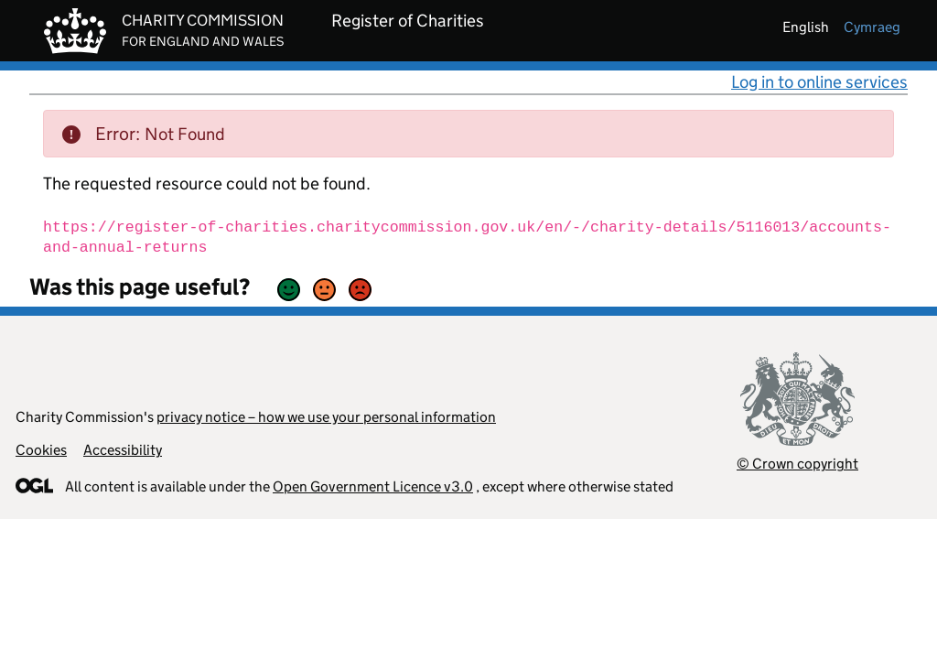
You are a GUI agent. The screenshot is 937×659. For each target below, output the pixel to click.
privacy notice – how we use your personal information (326, 417)
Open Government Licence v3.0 (373, 486)
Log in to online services (819, 81)
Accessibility (122, 450)
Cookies (41, 450)
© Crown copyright (797, 463)
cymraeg (872, 27)
